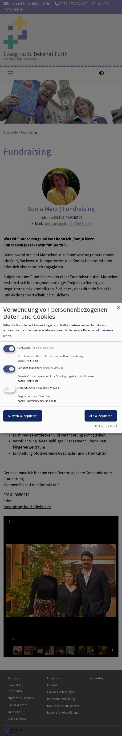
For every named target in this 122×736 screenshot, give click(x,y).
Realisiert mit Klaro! (106, 426)
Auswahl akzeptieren (22, 416)
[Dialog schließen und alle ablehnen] (118, 305)
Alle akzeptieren (100, 416)
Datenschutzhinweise (98, 330)
